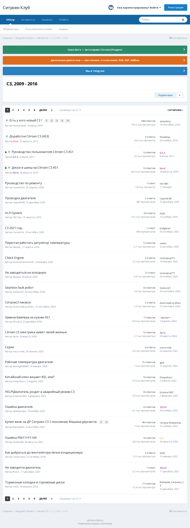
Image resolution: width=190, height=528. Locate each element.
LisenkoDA (19, 187)
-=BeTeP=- (165, 317)
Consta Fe (18, 231)
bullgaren (165, 228)
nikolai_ (17, 246)
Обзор (10, 21)
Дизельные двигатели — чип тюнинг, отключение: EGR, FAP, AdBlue (95, 60)
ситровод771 (167, 257)
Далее (43, 110)
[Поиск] (159, 20)
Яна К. (16, 470)
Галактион (19, 455)
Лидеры (63, 29)
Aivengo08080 (20, 365)
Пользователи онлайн (39, 29)
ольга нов (18, 351)
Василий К (19, 425)
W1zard (17, 321)
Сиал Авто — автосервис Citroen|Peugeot (95, 49)
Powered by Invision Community (95, 522)
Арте (16, 336)
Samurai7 (18, 291)
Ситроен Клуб (16, 7)
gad (162, 362)
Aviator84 (18, 440)
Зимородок (19, 410)
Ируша (17, 276)
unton (163, 243)
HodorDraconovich (23, 261)
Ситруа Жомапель (170, 422)
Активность (28, 19)
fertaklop (165, 136)
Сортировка (175, 110)
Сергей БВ (19, 202)
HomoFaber (19, 125)
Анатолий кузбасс (23, 306)
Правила (47, 19)
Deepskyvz (19, 380)
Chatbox (63, 19)
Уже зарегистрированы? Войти (139, 7)
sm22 (16, 485)
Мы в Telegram (95, 71)
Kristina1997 (20, 395)
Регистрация (175, 7)
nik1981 (164, 183)
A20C (162, 213)
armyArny (165, 121)
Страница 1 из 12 (70, 110)
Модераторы (11, 29)
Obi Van (17, 216)
